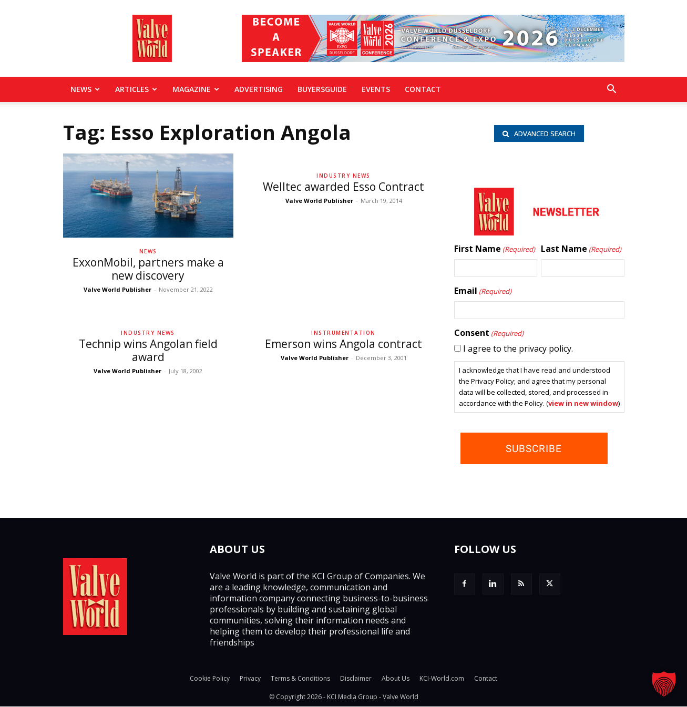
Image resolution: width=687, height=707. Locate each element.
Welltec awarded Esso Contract (343, 186)
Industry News (343, 175)
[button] (611, 90)
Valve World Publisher (117, 289)
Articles (136, 89)
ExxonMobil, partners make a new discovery (148, 269)
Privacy (250, 678)
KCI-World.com (441, 678)
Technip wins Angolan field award (148, 350)
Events (376, 89)
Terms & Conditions (300, 678)
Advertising (258, 89)
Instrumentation (343, 332)
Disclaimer (356, 678)
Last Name (581, 249)
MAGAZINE (195, 89)
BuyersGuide (322, 89)
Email (482, 291)
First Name (494, 249)
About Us (395, 678)
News (85, 89)
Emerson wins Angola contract (343, 343)
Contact (423, 89)
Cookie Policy (210, 678)
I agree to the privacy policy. (518, 348)
